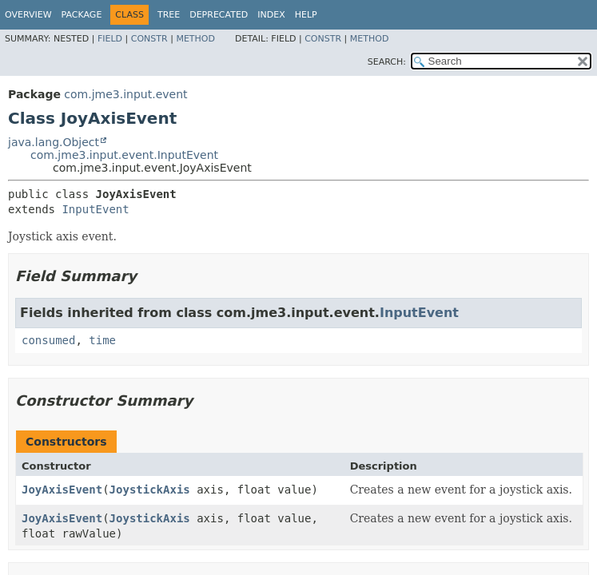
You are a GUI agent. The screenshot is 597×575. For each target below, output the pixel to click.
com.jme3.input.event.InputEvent (124, 155)
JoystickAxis (149, 489)
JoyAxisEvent (62, 489)
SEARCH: (387, 62)
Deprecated (218, 15)
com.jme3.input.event (125, 94)
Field (110, 39)
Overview (28, 15)
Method (195, 39)
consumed (48, 340)
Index (271, 15)
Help (306, 15)
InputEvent (95, 209)
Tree (168, 15)
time (102, 340)
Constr (149, 39)
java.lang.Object (53, 142)
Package (82, 15)
